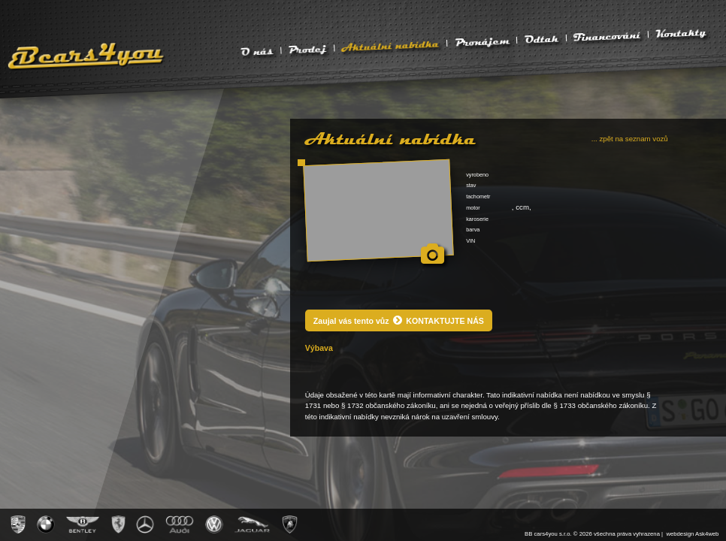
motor (473, 207)
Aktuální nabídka (390, 45)
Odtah (542, 39)
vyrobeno (477, 174)
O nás (257, 51)
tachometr (478, 196)
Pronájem (482, 41)
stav (471, 185)
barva (472, 229)
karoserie (477, 219)
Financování (607, 36)
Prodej (307, 48)
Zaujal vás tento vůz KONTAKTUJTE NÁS (398, 320)
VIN (470, 240)
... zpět (629, 138)
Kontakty (680, 33)
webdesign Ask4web (692, 533)
